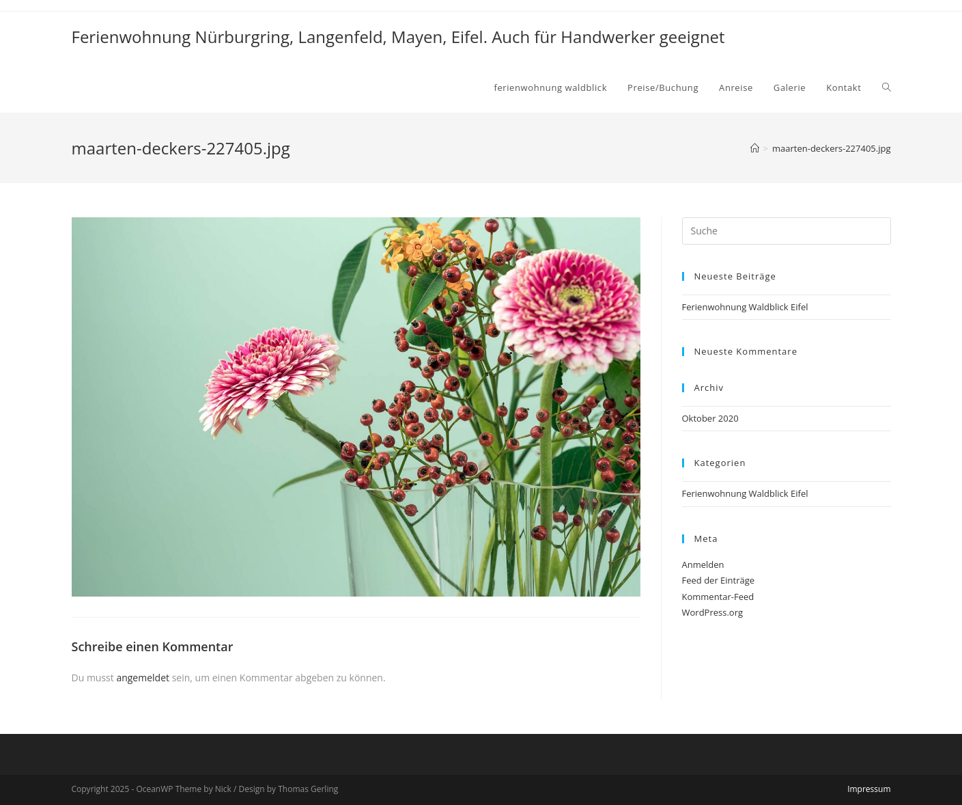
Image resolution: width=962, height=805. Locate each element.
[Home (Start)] (754, 148)
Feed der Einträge (718, 580)
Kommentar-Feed (718, 596)
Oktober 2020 (710, 418)
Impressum (868, 789)
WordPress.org (713, 612)
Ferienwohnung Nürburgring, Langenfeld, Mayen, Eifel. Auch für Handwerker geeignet (398, 36)
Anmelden (703, 564)
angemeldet (142, 677)
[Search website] (886, 87)
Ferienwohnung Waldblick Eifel (745, 307)
